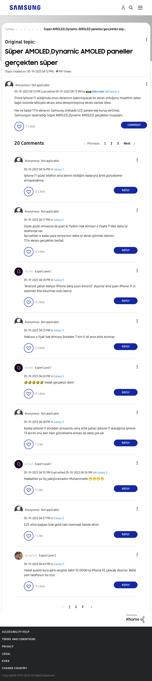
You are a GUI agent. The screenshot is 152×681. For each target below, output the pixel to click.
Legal (6, 654)
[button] (140, 84)
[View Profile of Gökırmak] (98, 91)
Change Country (14, 668)
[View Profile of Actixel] (29, 271)
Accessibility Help (15, 632)
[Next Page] (129, 143)
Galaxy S (114, 91)
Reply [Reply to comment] (126, 190)
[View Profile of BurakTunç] (31, 555)
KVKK (6, 661)
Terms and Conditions (19, 639)
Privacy (7, 646)
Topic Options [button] (140, 39)
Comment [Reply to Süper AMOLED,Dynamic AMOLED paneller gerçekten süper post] (134, 125)
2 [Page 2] (111, 143)
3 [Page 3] (118, 143)
